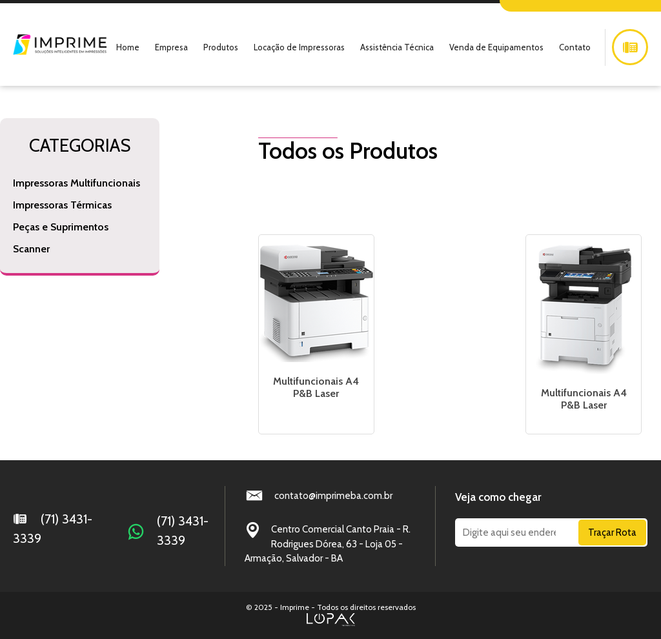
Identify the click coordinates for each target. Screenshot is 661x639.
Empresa (171, 47)
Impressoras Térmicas (62, 205)
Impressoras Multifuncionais (76, 183)
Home (127, 47)
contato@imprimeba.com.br (333, 496)
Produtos (220, 47)
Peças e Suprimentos (60, 227)
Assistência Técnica (397, 47)
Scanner (31, 249)
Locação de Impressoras (299, 47)
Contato (575, 47)
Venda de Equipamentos (496, 47)
